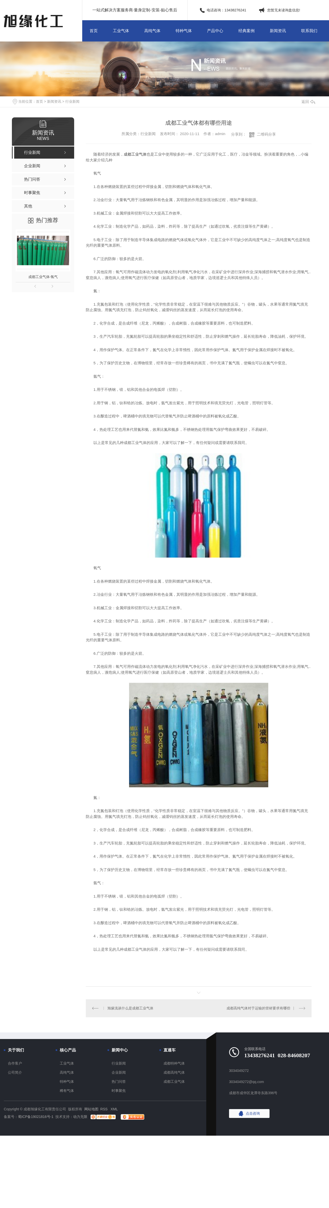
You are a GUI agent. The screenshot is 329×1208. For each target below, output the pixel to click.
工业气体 (121, 31)
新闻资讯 (278, 31)
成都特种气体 (174, 1063)
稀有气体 (67, 1091)
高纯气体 (152, 31)
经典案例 (246, 31)
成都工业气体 (135, 154)
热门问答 (119, 1081)
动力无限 (80, 1117)
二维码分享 (266, 134)
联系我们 (309, 31)
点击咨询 (253, 1113)
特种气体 (184, 31)
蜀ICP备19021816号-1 (35, 1117)
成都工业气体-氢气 (43, 277)
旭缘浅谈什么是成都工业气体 (130, 1008)
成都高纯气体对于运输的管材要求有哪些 (258, 1008)
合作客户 (15, 1063)
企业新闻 (119, 1072)
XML (114, 1109)
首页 (94, 31)
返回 (308, 101)
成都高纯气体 (174, 1072)
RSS (104, 1109)
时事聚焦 (119, 1091)
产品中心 (215, 31)
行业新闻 (72, 101)
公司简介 (15, 1072)
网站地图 (91, 1109)
